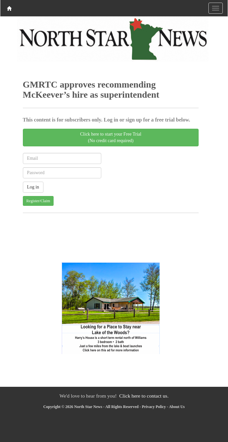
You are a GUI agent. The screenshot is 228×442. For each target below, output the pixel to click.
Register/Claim (38, 201)
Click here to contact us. (144, 396)
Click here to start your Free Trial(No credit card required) (110, 137)
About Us (177, 406)
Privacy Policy (154, 406)
